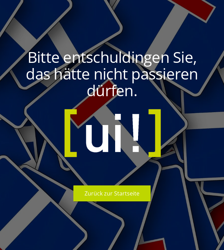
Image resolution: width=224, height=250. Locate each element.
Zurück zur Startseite (112, 193)
